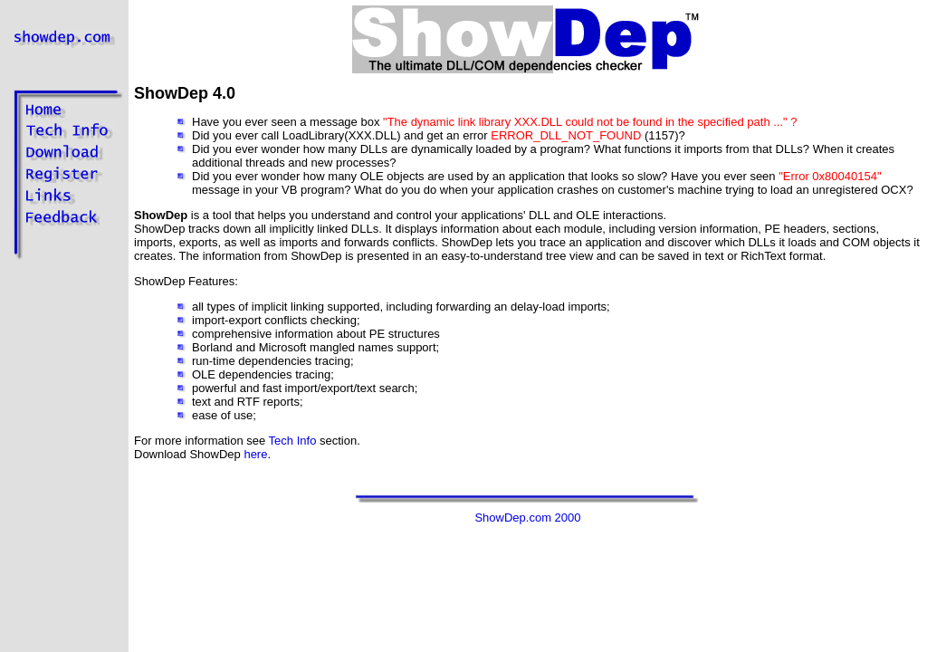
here (255, 454)
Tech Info (293, 440)
